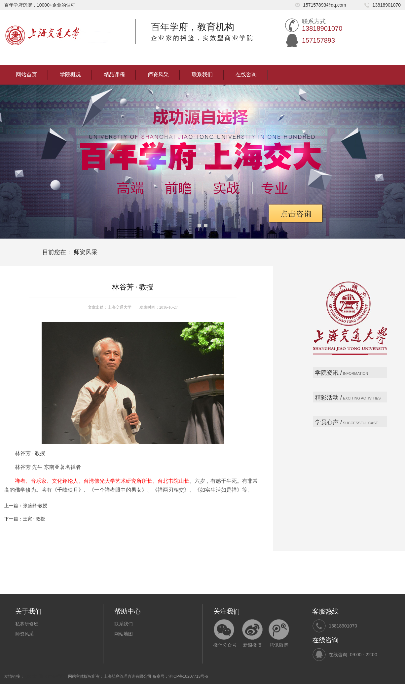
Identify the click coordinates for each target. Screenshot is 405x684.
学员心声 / (328, 422)
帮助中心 (127, 611)
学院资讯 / (328, 372)
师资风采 (158, 74)
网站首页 (26, 74)
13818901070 (343, 625)
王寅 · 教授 (34, 518)
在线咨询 (246, 74)
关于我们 (28, 611)
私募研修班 (26, 624)
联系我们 (202, 74)
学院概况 (70, 74)
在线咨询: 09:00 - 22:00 (353, 654)
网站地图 (123, 633)
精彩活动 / (328, 397)
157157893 (318, 40)
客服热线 (325, 611)
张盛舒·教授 (35, 505)
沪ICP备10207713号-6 (188, 676)
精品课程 (114, 74)
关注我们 (226, 611)
